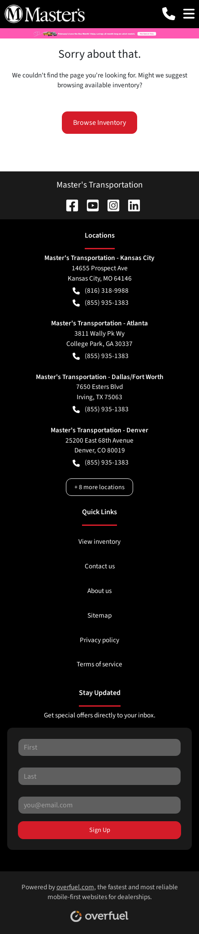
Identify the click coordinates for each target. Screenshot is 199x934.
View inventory (99, 541)
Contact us (100, 566)
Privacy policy (99, 640)
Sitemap (99, 615)
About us (99, 591)
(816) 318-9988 (101, 291)
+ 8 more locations (99, 487)
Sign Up (99, 830)
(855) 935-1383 (101, 303)
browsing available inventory (98, 85)
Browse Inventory (99, 123)
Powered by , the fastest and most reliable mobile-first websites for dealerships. (100, 899)
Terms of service (99, 664)
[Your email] (99, 805)
